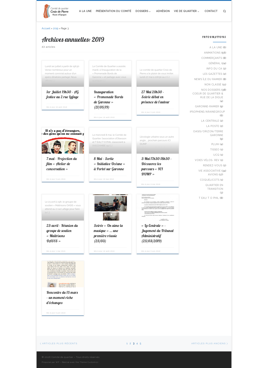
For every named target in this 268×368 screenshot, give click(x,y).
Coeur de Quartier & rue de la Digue (207, 95)
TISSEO (214, 149)
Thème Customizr (89, 362)
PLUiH (215, 144)
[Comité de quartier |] (57, 10)
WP (57, 362)
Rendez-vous (212, 165)
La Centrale (210, 120)
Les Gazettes (212, 74)
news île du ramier (208, 79)
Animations (212, 52)
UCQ (216, 154)
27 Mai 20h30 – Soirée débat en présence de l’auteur (155, 97)
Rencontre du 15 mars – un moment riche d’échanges (62, 297)
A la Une (216, 47)
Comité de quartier (62, 357)
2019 (55, 28)
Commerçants (211, 58)
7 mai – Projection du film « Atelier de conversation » (61, 163)
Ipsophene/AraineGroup (207, 111)
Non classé (213, 84)
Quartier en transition (214, 187)
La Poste (212, 126)
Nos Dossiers (210, 89)
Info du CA (214, 68)
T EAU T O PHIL (209, 198)
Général (215, 63)
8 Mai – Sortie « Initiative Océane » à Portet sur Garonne (109, 163)
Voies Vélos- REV (207, 160)
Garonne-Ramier (207, 106)
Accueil (46, 28)
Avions (213, 174)
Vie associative (209, 170)
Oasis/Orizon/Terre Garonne (208, 133)
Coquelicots (209, 179)
